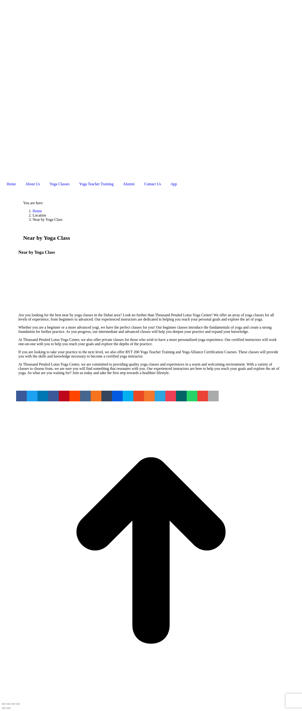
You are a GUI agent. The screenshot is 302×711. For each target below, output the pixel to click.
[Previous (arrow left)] (4, 708)
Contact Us (152, 184)
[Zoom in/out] (18, 704)
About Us (32, 184)
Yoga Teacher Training (96, 184)
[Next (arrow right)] (8, 708)
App (174, 184)
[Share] (8, 704)
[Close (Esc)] (4, 704)
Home (11, 184)
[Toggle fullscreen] (13, 704)
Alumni (129, 184)
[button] (21, 396)
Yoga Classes (60, 184)
